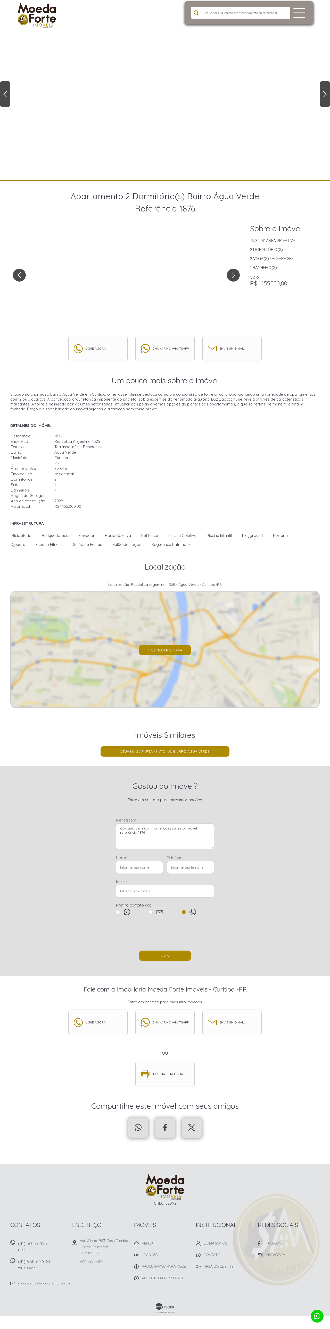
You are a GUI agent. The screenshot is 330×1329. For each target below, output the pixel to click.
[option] (165, 90)
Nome (121, 857)
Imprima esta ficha (167, 1074)
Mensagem (126, 820)
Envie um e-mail (231, 348)
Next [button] (325, 94)
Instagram (275, 1254)
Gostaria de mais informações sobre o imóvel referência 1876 (165, 836)
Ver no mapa (91, 1261)
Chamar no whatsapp (170, 348)
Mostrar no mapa (165, 650)
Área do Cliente (219, 1266)
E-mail (121, 881)
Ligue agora (95, 348)
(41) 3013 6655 (42, 1248)
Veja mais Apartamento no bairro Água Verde (165, 751)
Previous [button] (5, 94)
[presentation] (165, 935)
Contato (212, 1254)
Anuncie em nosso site (163, 1278)
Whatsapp (138, 1127)
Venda (147, 1243)
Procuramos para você (164, 1266)
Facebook (165, 1127)
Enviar (165, 955)
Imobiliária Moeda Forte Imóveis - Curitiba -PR (165, 1187)
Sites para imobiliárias (165, 1312)
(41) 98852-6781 (42, 1266)
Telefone (174, 857)
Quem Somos (215, 1243)
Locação (150, 1254)
